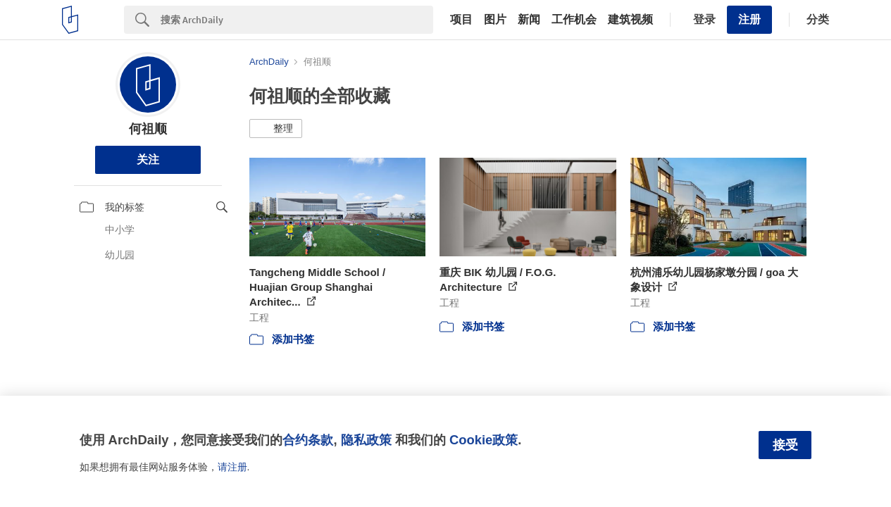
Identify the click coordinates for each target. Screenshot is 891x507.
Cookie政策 (483, 439)
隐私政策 (366, 439)
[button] (275, 129)
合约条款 (307, 439)
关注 (148, 159)
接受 (785, 445)
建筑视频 (630, 19)
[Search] (297, 20)
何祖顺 (148, 129)
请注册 (232, 466)
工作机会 (574, 19)
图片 (495, 19)
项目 (461, 19)
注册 (749, 19)
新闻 (529, 19)
